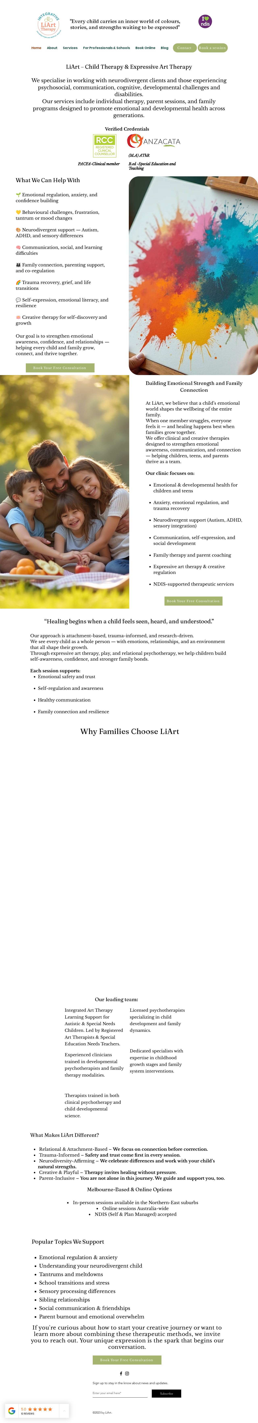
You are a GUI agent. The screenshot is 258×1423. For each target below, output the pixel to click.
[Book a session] (213, 47)
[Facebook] (121, 1373)
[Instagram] (127, 1373)
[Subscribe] (166, 1394)
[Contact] (185, 47)
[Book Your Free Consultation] (60, 367)
